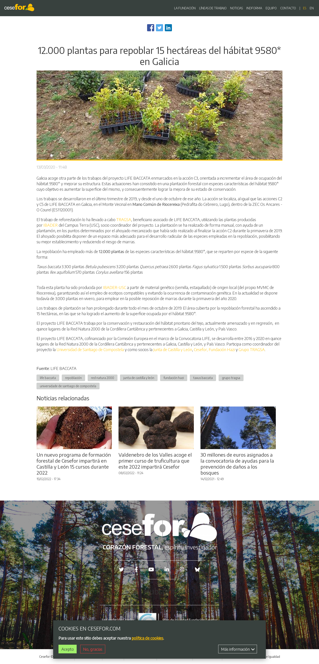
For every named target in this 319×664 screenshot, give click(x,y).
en (312, 8)
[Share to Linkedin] (168, 27)
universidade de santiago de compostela (68, 386)
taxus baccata (203, 378)
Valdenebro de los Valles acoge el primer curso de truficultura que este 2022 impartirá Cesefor (155, 461)
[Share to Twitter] (159, 27)
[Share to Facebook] (150, 27)
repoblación (73, 378)
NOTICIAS (236, 8)
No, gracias (92, 649)
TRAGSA (123, 219)
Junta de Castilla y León (172, 349)
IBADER (50, 225)
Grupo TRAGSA (252, 349)
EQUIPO (271, 8)
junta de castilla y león (138, 378)
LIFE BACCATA (63, 368)
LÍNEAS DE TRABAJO (213, 8)
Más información (238, 649)
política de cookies (147, 638)
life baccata (48, 378)
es (304, 8)
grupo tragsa (231, 378)
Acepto (67, 649)
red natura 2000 (102, 378)
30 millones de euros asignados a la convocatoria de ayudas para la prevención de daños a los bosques (237, 464)
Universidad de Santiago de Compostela (90, 349)
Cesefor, (201, 349)
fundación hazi (173, 378)
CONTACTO (288, 8)
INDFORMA (254, 8)
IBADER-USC (114, 287)
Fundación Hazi (222, 349)
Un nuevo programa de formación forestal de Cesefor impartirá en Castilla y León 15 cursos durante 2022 (74, 464)
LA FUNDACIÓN (185, 8)
